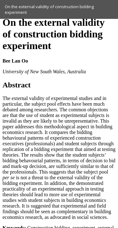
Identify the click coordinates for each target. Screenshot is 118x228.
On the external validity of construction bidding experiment (49, 9)
